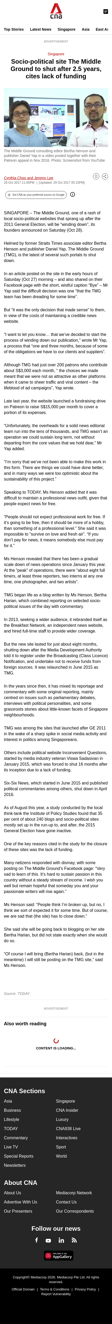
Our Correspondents (75, 1211)
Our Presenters (18, 1211)
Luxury (62, 1119)
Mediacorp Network (74, 1193)
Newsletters (15, 1165)
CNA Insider (67, 1110)
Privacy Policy (85, 1289)
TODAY (11, 1128)
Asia (86, 29)
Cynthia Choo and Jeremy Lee (28, 178)
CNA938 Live (68, 1128)
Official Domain (23, 1289)
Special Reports (18, 1156)
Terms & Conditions (54, 1289)
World (61, 1156)
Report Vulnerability (56, 1294)
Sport (61, 1147)
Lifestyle (11, 1119)
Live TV (11, 1147)
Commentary (16, 1138)
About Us (12, 1193)
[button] (36, 195)
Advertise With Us (20, 1202)
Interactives (67, 1138)
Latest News (40, 29)
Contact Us (66, 1202)
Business (12, 1110)
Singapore (66, 29)
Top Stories (14, 29)
